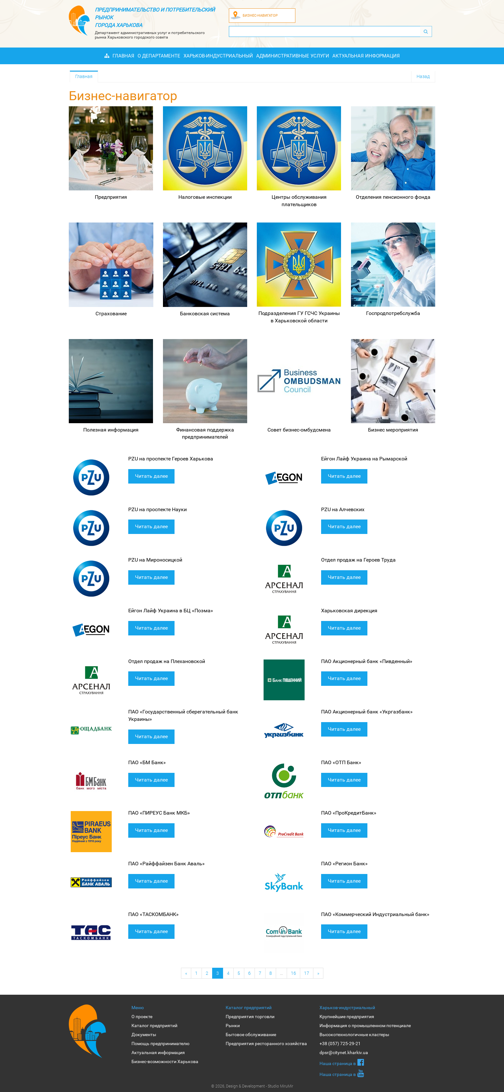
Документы (143, 1034)
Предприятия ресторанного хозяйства (266, 1043)
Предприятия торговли (250, 1016)
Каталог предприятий (154, 1025)
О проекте (141, 1016)
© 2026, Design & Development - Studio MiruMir (252, 1085)
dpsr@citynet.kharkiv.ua (344, 1052)
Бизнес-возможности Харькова (164, 1061)
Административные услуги (292, 56)
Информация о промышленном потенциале (365, 1025)
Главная (123, 56)
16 (293, 973)
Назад (423, 76)
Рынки (233, 1025)
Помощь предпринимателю (160, 1043)
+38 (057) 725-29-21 (340, 1043)
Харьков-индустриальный (218, 56)
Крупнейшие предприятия (347, 1016)
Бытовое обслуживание (251, 1034)
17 (306, 973)
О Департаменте (159, 56)
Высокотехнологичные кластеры (354, 1034)
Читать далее (151, 476)
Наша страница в (342, 1062)
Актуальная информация (366, 56)
